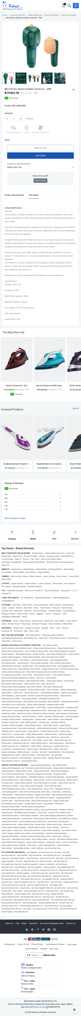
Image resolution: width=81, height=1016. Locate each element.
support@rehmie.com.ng (34, 1006)
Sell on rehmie (40, 180)
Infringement (9, 944)
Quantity (9, 113)
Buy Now (40, 155)
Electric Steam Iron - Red (16, 385)
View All (75, 408)
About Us (9, 923)
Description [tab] (34, 195)
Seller (40, 982)
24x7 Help (54, 948)
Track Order (72, 944)
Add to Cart (40, 148)
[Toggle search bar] (69, 6)
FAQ (17, 923)
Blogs (24, 923)
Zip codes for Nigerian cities (52, 923)
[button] (76, 5)
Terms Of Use (23, 944)
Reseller (43, 948)
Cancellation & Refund (55, 944)
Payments (33, 923)
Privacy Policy (37, 944)
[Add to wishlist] (29, 418)
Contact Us (71, 923)
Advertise (40, 974)
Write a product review (15, 518)
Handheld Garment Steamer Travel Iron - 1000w (16, 463)
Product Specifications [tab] (14, 195)
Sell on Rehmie (31, 948)
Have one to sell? (40, 175)
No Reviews (13, 98)
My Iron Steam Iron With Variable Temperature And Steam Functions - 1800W (49, 385)
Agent (40, 990)
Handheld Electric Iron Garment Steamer (49, 463)
